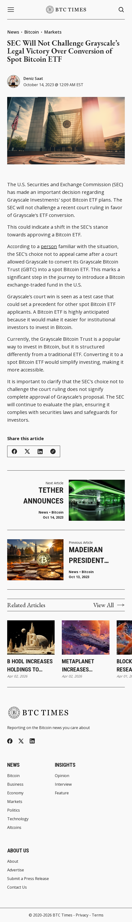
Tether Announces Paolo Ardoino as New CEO (37, 495)
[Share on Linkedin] (40, 451)
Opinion (62, 776)
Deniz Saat (33, 78)
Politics (13, 810)
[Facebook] (9, 741)
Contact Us (17, 887)
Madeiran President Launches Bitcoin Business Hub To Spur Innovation (92, 555)
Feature (62, 793)
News (13, 32)
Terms (97, 915)
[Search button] (121, 9)
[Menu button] (10, 9)
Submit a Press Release (28, 878)
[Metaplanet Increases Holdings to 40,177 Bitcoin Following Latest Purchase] (85, 637)
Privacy (82, 915)
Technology (18, 819)
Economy (15, 793)
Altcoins (14, 827)
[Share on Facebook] (14, 451)
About (12, 861)
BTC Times (62, 915)
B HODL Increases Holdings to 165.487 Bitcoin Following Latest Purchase (30, 666)
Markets (53, 32)
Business (15, 784)
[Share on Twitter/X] (27, 451)
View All (109, 605)
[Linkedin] (32, 740)
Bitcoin (32, 32)
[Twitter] (21, 741)
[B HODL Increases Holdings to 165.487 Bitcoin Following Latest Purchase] (31, 637)
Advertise (15, 870)
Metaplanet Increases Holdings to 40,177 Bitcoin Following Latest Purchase (85, 666)
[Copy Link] (53, 451)
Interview (63, 784)
